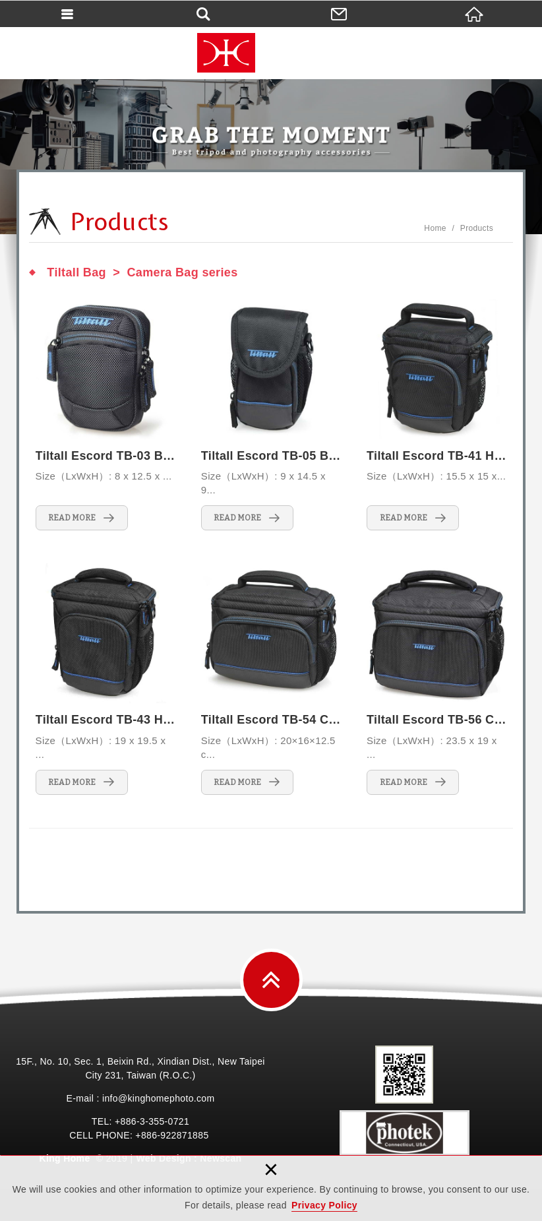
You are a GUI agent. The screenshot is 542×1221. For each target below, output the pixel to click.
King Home (271, 53)
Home (435, 228)
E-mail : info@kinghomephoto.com (140, 1098)
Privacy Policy (324, 1205)
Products (476, 228)
